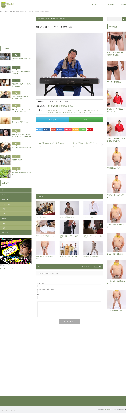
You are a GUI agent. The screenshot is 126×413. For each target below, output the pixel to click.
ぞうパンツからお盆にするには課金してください (116, 54)
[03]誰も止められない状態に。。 (92, 256)
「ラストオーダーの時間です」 (115, 226)
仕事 (84, 110)
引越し (52, 112)
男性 (61, 18)
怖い (60, 112)
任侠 (88, 110)
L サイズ (86, 120)
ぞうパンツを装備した (114, 82)
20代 (3, 190)
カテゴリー (95, 4)
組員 (83, 112)
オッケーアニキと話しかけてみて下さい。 (45, 257)
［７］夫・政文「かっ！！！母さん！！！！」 (92, 237)
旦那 (64, 112)
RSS (14, 410)
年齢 (4, 223)
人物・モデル (6, 204)
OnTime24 (9, 265)
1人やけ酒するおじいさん (43, 217)
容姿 (4, 214)
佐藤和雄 (53, 18)
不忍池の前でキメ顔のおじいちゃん (21, 173)
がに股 (50, 110)
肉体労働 (88, 112)
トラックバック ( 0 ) (86, 266)
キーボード (57, 110)
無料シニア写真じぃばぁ (109, 409)
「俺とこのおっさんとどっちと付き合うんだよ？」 (116, 140)
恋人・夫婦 (5, 232)
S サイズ (52, 120)
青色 (64, 18)
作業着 (93, 110)
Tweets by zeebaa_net (6, 269)
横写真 (58, 18)
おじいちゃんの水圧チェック (20, 122)
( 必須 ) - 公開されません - (46, 289)
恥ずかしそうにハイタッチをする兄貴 (69, 237)
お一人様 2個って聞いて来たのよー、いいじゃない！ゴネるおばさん (21, 137)
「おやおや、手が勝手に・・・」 (45, 236)
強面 (57, 112)
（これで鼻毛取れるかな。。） (68, 217)
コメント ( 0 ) (97, 266)
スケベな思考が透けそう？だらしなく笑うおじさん (21, 97)
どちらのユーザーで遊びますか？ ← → (116, 110)
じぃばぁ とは (110, 4)
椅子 (68, 112)
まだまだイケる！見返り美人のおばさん (21, 59)
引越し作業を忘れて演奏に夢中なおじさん (85, 144)
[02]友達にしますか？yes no (116, 168)
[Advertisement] (69, 172)
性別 (4, 228)
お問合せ (123, 4)
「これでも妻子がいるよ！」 (116, 310)
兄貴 (97, 110)
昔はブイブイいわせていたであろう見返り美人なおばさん (21, 110)
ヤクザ (80, 110)
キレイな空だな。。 (89, 217)
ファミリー (5, 199)
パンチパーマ (72, 110)
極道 (72, 112)
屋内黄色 (4, 218)
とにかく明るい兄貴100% (115, 254)
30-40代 (48, 18)
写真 (4, 209)
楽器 (75, 112)
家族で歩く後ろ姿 (17, 160)
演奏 (79, 112)
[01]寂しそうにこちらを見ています (116, 196)
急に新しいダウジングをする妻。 (69, 256)
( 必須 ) (40, 283)
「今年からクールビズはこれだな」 (116, 282)
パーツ (3, 195)
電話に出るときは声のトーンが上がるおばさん (21, 85)
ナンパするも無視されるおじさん (21, 147)
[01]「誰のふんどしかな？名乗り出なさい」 (52, 144)
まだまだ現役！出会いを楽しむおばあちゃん (21, 72)
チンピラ (64, 110)
